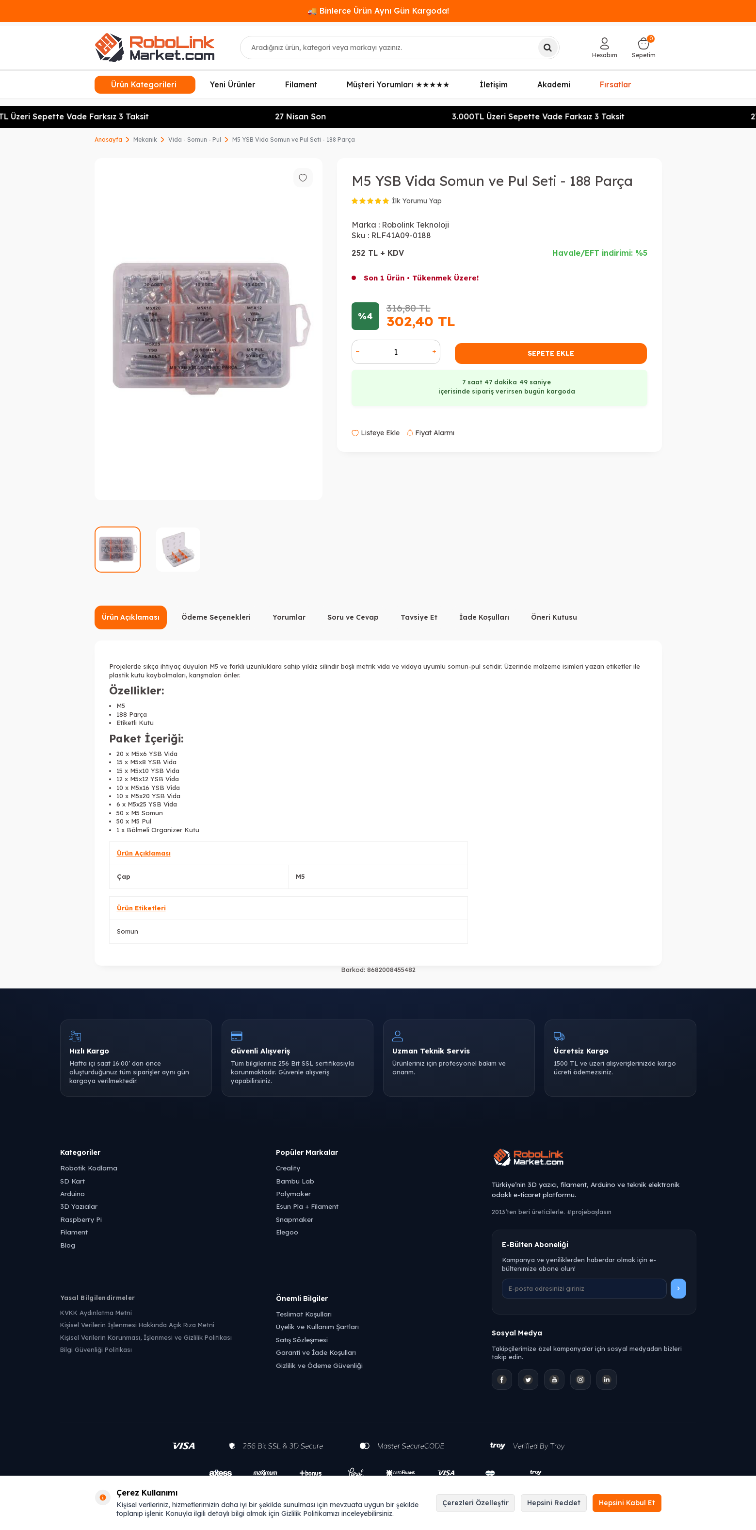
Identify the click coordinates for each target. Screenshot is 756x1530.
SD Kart (72, 1181)
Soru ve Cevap (353, 617)
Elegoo (287, 1232)
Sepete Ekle (551, 353)
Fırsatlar (616, 84)
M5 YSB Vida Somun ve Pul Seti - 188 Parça (293, 139)
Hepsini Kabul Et (627, 1502)
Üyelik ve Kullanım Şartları (317, 1326)
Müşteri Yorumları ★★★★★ (398, 84)
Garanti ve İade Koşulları (316, 1352)
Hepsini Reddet (553, 1502)
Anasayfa (108, 139)
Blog (67, 1245)
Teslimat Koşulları (304, 1314)
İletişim (494, 84)
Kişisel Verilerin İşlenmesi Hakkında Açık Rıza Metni (137, 1325)
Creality (288, 1168)
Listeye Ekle (376, 432)
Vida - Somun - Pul (194, 139)
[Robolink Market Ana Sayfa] (594, 1159)
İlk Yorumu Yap (417, 201)
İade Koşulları (484, 617)
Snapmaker (294, 1219)
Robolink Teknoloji (415, 225)
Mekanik (145, 139)
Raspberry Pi (81, 1219)
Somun (127, 931)
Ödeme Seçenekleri (216, 617)
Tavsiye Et (419, 617)
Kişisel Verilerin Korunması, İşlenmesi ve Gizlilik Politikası (146, 1337)
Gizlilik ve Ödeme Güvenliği (319, 1365)
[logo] (154, 47)
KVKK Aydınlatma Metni (96, 1312)
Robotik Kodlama (88, 1168)
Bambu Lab (295, 1181)
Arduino (72, 1193)
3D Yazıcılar (78, 1206)
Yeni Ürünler (233, 84)
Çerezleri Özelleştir (475, 1502)
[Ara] (548, 47)
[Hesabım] (604, 47)
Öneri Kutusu (554, 617)
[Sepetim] (644, 47)
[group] (208, 329)
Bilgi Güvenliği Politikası (96, 1349)
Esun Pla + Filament (307, 1206)
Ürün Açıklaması (131, 617)
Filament (301, 84)
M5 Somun (147, 813)
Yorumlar (289, 617)
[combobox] (400, 47)
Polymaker (293, 1193)
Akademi (553, 84)
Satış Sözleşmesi (302, 1339)
